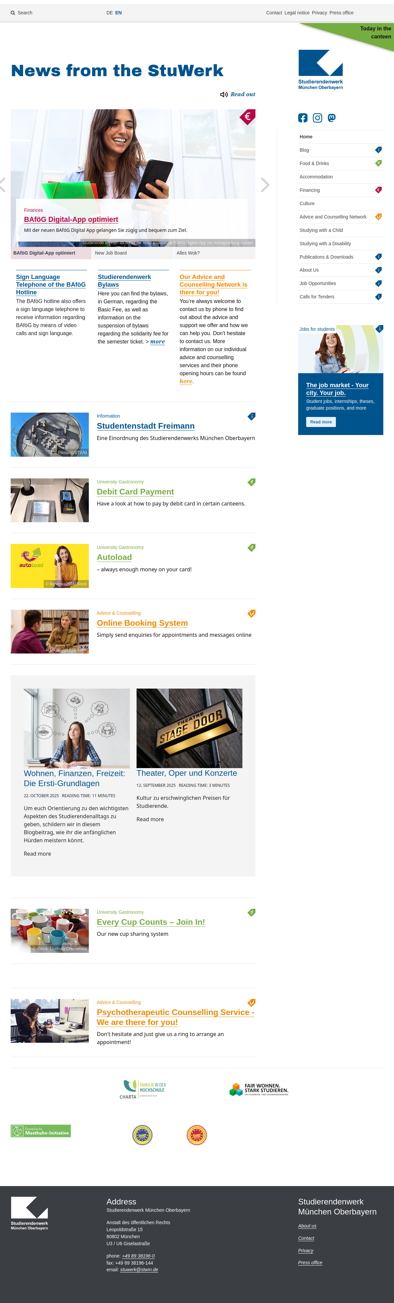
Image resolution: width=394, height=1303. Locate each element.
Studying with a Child (321, 224)
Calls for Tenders (317, 291)
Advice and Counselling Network (333, 211)
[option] (133, 173)
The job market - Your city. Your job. (337, 383)
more (157, 336)
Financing (310, 184)
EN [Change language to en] (118, 8)
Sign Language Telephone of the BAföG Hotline (51, 279)
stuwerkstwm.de (139, 1269)
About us (307, 1225)
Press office (342, 8)
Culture (307, 197)
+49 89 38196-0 (138, 1256)
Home (306, 131)
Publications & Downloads (326, 251)
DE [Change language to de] (110, 8)
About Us (309, 264)
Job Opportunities (318, 278)
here (186, 376)
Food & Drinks (314, 157)
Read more (321, 416)
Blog (304, 144)
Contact (274, 8)
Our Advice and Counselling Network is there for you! (213, 279)
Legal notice (297, 8)
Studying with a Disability (325, 238)
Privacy (319, 8)
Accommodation (316, 171)
